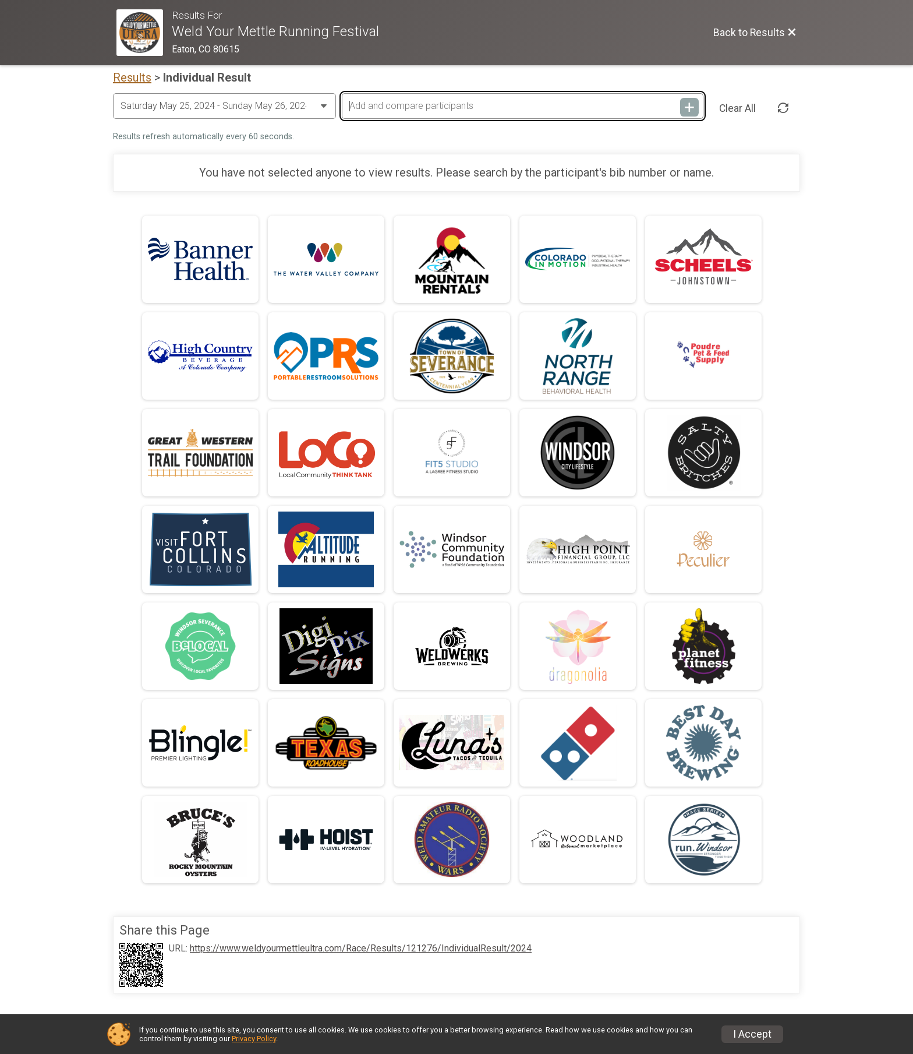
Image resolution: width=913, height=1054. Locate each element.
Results (132, 77)
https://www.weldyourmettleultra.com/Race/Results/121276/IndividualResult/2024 (361, 948)
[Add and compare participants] (522, 106)
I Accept (752, 1034)
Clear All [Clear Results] (737, 108)
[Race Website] (144, 32)
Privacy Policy (254, 1038)
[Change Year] (224, 106)
